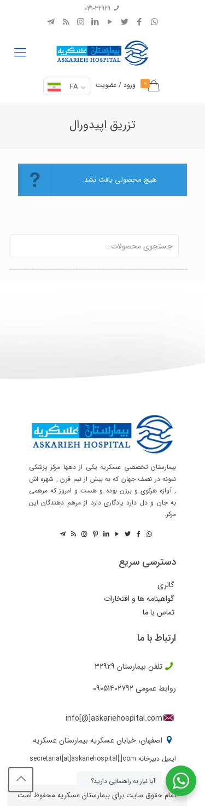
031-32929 (97, 8)
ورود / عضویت (116, 85)
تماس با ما (158, 612)
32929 (105, 666)
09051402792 (113, 688)
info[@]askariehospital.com (114, 718)
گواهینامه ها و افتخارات (139, 599)
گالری (165, 585)
